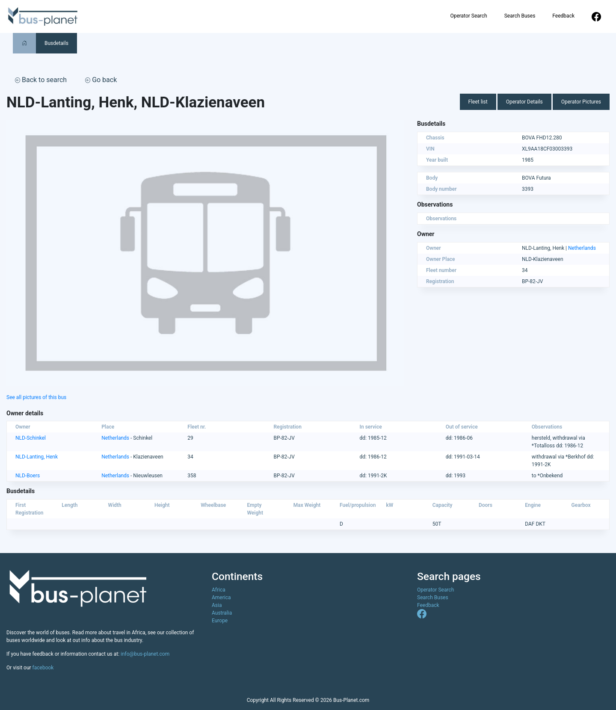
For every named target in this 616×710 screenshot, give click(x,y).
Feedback (563, 16)
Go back (101, 80)
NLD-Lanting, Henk (36, 457)
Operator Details (524, 102)
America (221, 598)
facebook (43, 668)
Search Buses (520, 16)
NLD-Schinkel (30, 438)
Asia (217, 605)
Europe (220, 621)
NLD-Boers (27, 476)
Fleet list (478, 102)
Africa (218, 590)
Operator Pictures (581, 102)
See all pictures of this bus (36, 397)
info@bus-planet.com (145, 654)
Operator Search (468, 16)
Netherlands (582, 248)
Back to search (41, 80)
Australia (222, 613)
